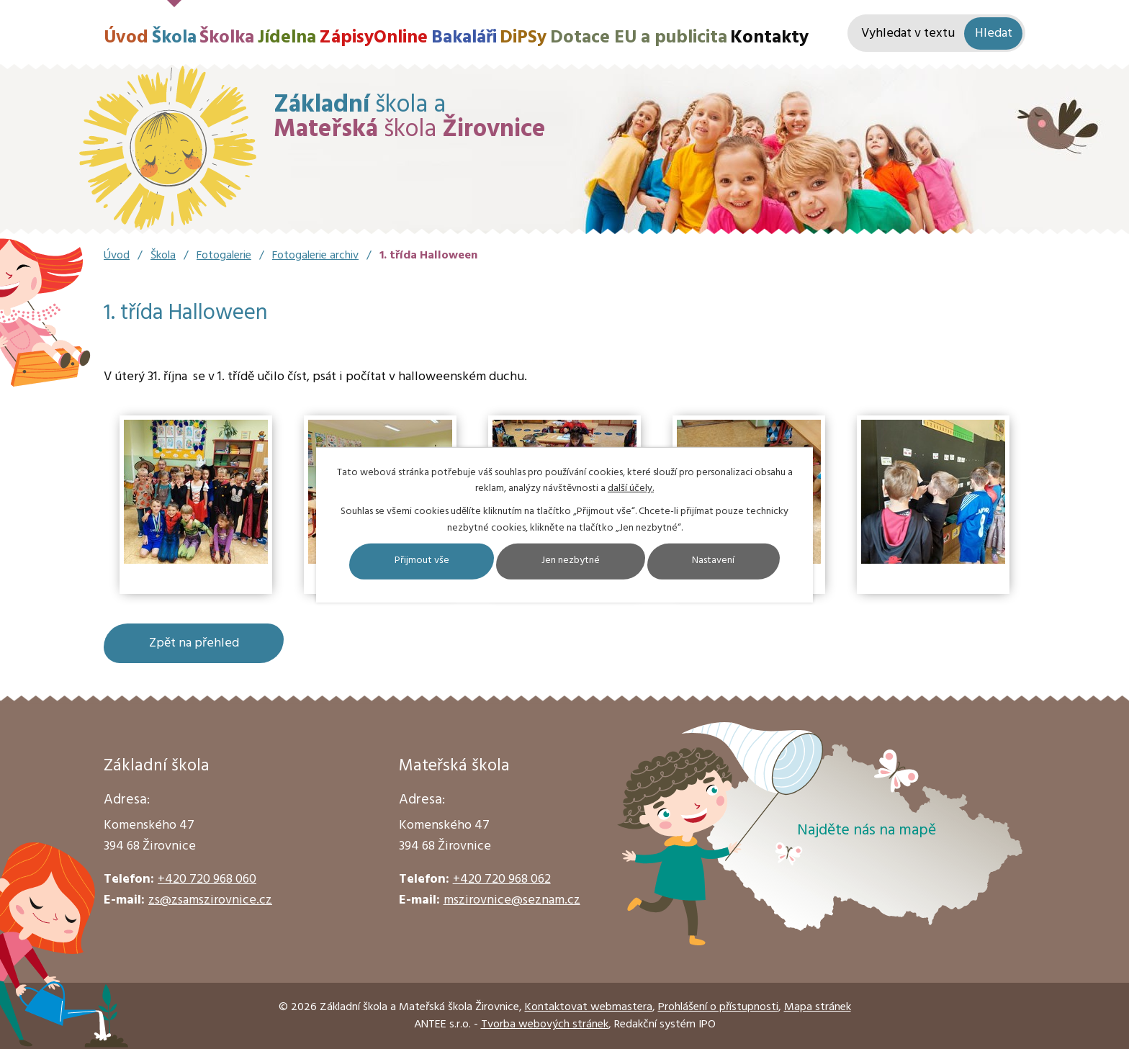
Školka (226, 38)
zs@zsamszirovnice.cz (210, 900)
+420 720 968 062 (502, 879)
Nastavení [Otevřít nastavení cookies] (714, 561)
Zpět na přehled (194, 643)
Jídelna (287, 38)
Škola (174, 38)
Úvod (126, 38)
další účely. (631, 488)
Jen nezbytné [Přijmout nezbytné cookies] (570, 561)
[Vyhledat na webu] (936, 33)
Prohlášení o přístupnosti (718, 1007)
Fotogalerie (224, 255)
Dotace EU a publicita (638, 38)
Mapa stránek (817, 1007)
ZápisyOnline (373, 38)
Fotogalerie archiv (315, 255)
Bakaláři (464, 38)
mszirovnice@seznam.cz (512, 900)
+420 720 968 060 (207, 879)
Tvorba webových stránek (544, 1024)
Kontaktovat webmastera (588, 1007)
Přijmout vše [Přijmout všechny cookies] (421, 561)
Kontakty (769, 38)
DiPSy (523, 38)
